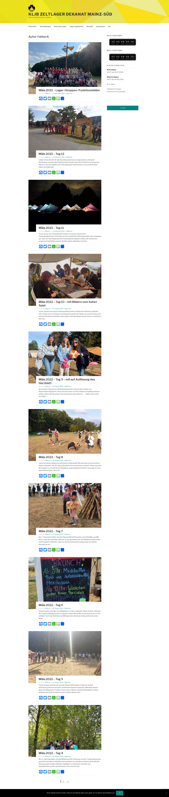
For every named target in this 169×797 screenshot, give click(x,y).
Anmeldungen (45, 26)
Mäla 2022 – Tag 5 (51, 679)
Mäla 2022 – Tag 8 (51, 457)
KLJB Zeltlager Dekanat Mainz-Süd (70, 14)
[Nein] (166, 793)
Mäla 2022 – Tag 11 (51, 227)
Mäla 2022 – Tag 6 (51, 605)
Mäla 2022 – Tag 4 (51, 753)
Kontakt (90, 26)
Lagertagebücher (76, 26)
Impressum (100, 26)
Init (109, 26)
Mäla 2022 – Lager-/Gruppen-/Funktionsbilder (69, 90)
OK (119, 793)
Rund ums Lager (60, 26)
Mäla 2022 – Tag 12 (51, 153)
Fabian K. (47, 93)
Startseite (32, 26)
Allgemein (69, 93)
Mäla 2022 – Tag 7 (51, 531)
